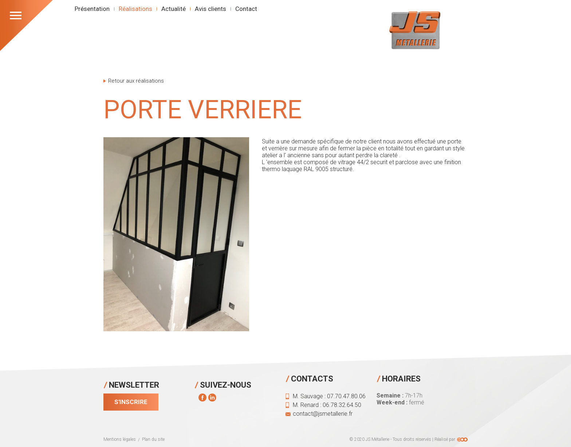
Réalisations (135, 9)
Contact (246, 9)
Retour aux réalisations (136, 81)
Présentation (92, 9)
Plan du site (153, 439)
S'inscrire (130, 402)
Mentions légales (119, 439)
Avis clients (210, 9)
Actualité (173, 9)
